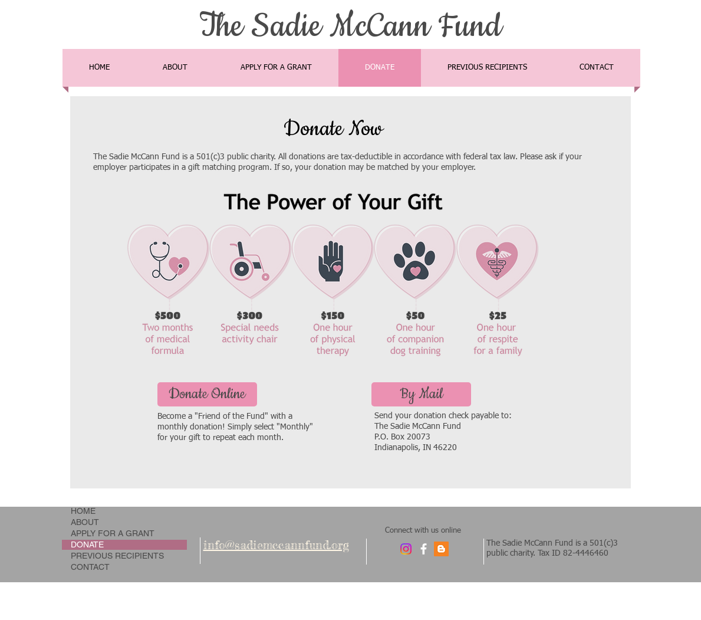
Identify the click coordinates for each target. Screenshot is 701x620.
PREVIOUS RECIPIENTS (117, 555)
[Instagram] (406, 549)
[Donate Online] (207, 394)
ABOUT (85, 522)
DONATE (87, 544)
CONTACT (90, 567)
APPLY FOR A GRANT (112, 533)
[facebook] (423, 549)
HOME (83, 511)
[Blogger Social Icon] (441, 549)
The (221, 26)
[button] (421, 394)
